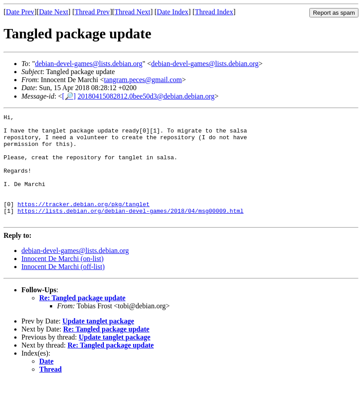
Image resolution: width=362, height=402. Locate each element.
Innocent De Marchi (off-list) (63, 288)
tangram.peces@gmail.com (143, 79)
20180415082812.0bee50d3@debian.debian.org (146, 96)
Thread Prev (92, 12)
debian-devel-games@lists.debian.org (88, 63)
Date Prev (20, 12)
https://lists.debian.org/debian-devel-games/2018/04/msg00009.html (130, 231)
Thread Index (214, 12)
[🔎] (69, 96)
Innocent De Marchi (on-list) (62, 280)
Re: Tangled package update (82, 319)
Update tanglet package (98, 342)
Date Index (173, 12)
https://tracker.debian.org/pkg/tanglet (83, 223)
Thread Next (132, 12)
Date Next (53, 12)
